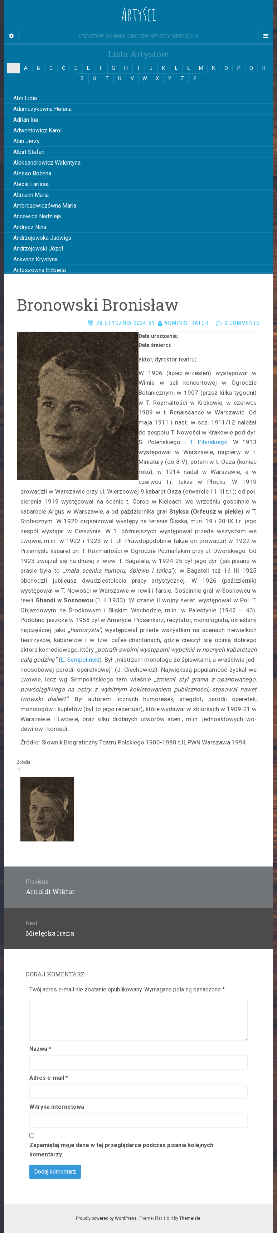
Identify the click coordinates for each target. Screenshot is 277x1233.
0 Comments (242, 323)
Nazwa (40, 1048)
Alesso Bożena (32, 173)
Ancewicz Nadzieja (37, 216)
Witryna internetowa (56, 1106)
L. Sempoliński (80, 659)
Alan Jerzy (26, 141)
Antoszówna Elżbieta (39, 270)
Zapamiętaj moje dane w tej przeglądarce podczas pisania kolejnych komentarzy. (121, 1150)
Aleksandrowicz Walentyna (47, 162)
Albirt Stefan (28, 152)
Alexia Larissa (31, 184)
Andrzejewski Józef (38, 248)
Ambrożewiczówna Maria (44, 205)
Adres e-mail (48, 1077)
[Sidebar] (11, 36)
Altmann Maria (31, 194)
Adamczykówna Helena (42, 109)
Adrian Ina (25, 119)
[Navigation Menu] (265, 36)
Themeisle (189, 1218)
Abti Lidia (25, 98)
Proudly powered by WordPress (106, 1218)
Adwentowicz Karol (37, 130)
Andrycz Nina (29, 227)
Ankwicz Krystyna (35, 259)
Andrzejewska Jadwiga (42, 237)
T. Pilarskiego (209, 442)
